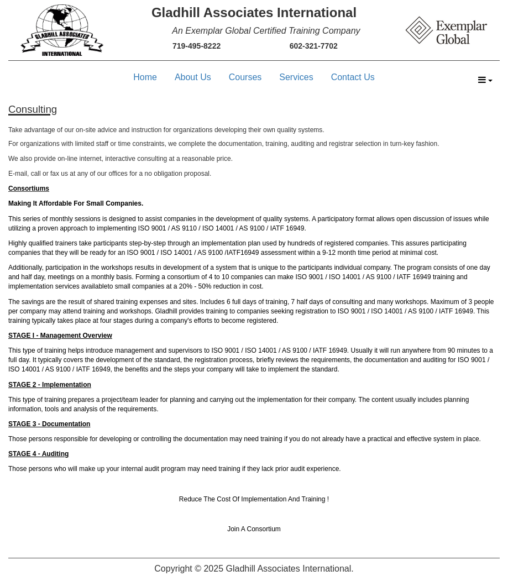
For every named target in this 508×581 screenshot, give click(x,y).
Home (145, 77)
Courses (245, 77)
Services (296, 77)
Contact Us (353, 77)
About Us (193, 77)
